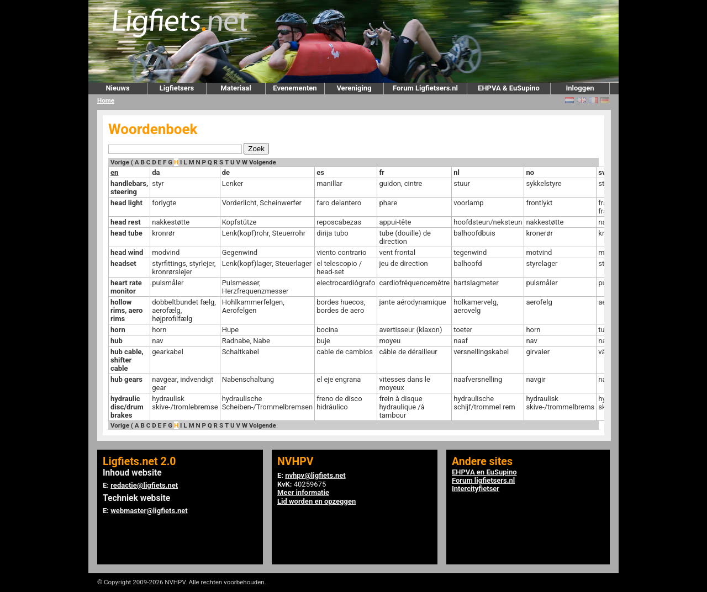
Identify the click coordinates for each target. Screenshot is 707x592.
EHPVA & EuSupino (509, 88)
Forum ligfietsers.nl (483, 480)
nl (456, 172)
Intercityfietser (475, 488)
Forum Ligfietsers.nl (425, 88)
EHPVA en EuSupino (484, 472)
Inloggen (580, 88)
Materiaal (235, 88)
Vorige (119, 162)
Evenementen (294, 88)
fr (381, 172)
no (530, 172)
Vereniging (353, 88)
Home (105, 100)
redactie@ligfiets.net (144, 485)
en (114, 172)
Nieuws (117, 88)
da (156, 172)
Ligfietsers (177, 88)
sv (601, 172)
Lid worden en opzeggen (316, 501)
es (320, 172)
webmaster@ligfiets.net (148, 510)
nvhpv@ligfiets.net (315, 475)
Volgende (262, 162)
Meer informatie (303, 492)
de (226, 172)
